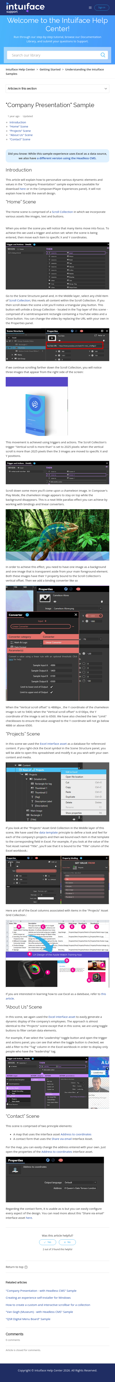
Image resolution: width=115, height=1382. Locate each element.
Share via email (62, 1139)
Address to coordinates (76, 1134)
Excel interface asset (53, 743)
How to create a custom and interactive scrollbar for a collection (48, 1305)
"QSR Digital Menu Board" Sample (28, 1319)
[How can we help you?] (57, 55)
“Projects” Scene (20, 131)
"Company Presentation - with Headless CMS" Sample (41, 1290)
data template (48, 832)
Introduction (17, 122)
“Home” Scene (18, 126)
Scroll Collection (62, 212)
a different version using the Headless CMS (66, 158)
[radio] (47, 1242)
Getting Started (50, 69)
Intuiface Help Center (20, 69)
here (23, 189)
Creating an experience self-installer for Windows (38, 1297)
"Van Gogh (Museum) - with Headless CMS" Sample (39, 1312)
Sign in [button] (101, 7)
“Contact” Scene (19, 139)
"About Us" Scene (21, 135)
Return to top (16, 1267)
